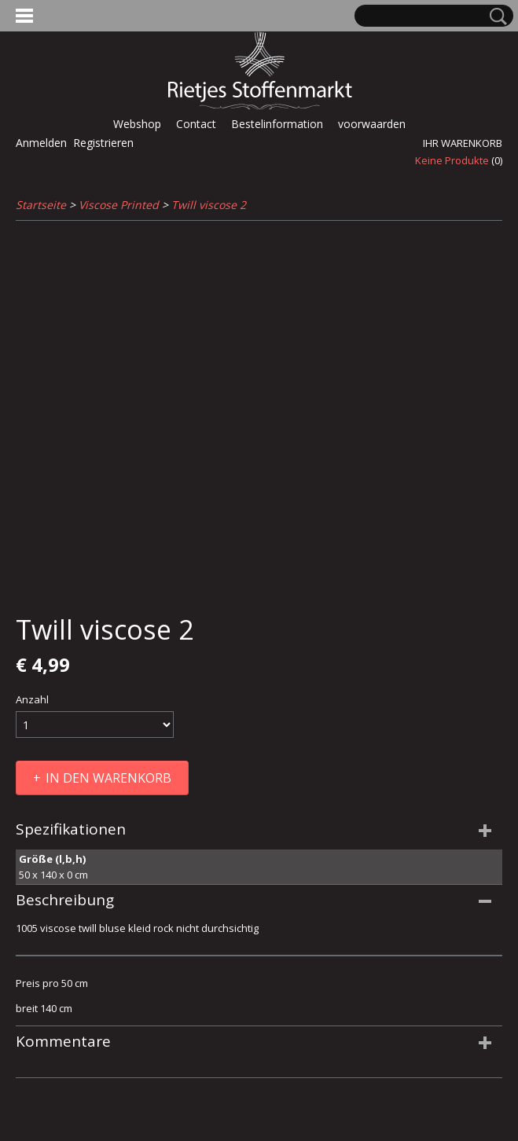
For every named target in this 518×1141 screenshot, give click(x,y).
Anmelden (41, 142)
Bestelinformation (277, 123)
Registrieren (103, 142)
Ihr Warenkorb (462, 143)
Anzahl (32, 699)
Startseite (41, 204)
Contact (196, 123)
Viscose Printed (119, 204)
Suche (495, 16)
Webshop (137, 123)
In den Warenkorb (108, 778)
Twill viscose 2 (208, 204)
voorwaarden (372, 123)
